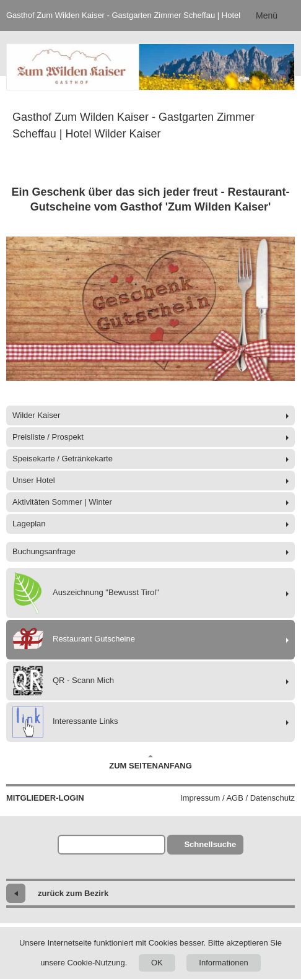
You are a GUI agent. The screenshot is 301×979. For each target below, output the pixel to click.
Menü (266, 15)
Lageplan (29, 523)
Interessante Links (65, 722)
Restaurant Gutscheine (73, 639)
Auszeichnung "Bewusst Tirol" (85, 593)
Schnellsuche (210, 844)
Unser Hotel (33, 480)
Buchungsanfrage (44, 551)
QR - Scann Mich (63, 681)
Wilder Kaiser (36, 415)
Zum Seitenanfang (150, 762)
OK (157, 962)
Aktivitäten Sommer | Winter (62, 502)
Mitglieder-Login (45, 798)
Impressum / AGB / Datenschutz (237, 798)
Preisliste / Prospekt (48, 437)
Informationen (223, 962)
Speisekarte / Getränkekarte (62, 458)
